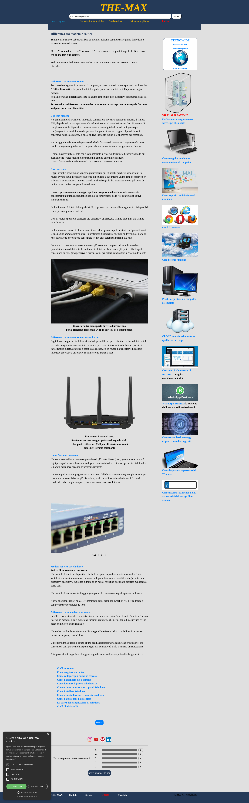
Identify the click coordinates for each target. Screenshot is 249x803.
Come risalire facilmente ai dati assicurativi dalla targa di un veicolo (179, 496)
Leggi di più (11, 759)
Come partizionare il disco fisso (74, 698)
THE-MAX (123, 7)
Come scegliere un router (70, 672)
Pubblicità (122, 795)
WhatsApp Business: (173, 403)
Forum (165, 21)
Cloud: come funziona (174, 259)
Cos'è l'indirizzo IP (67, 706)
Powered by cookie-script (27, 797)
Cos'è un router (65, 668)
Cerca (176, 16)
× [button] (48, 734)
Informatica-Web (180, 44)
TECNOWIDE (180, 40)
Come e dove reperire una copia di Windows (81, 687)
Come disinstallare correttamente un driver (80, 695)
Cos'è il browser (171, 227)
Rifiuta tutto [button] (37, 786)
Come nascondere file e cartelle (74, 679)
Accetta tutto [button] (16, 786)
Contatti (73, 795)
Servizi (88, 795)
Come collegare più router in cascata (77, 676)
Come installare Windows (71, 691)
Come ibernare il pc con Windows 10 (77, 683)
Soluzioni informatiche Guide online (101, 21)
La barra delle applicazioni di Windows (78, 702)
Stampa (99, 722)
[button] (27, 792)
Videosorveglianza (140, 21)
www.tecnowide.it (180, 68)
